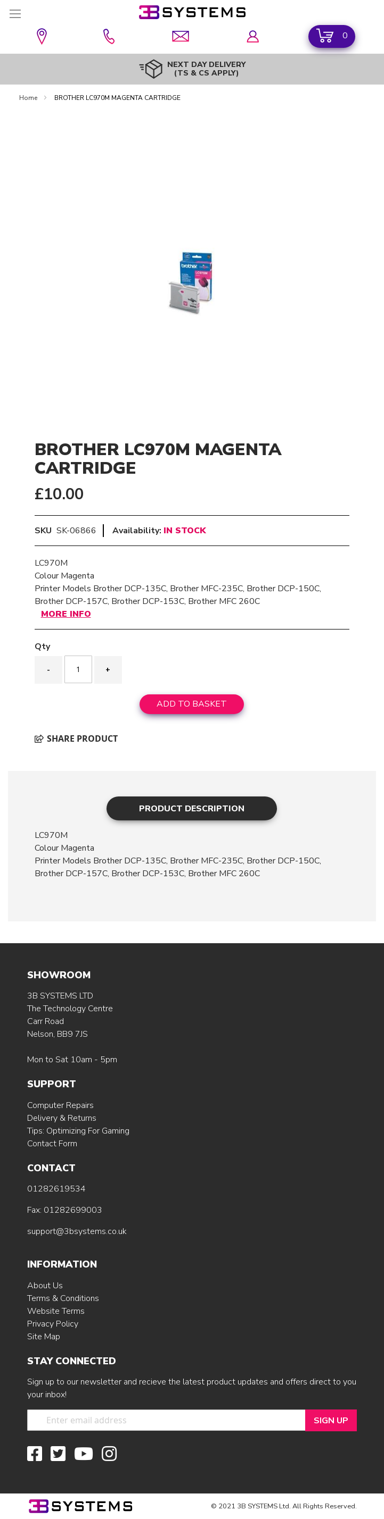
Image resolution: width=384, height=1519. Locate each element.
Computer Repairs (60, 1105)
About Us (45, 1285)
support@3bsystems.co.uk (77, 1231)
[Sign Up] (331, 1420)
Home (29, 98)
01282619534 (56, 1189)
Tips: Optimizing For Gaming (78, 1131)
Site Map (43, 1336)
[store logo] (192, 12)
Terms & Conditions (63, 1298)
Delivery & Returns (61, 1118)
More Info (66, 614)
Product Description (191, 809)
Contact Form (52, 1143)
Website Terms (56, 1311)
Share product (76, 738)
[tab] (192, 808)
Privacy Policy (52, 1324)
